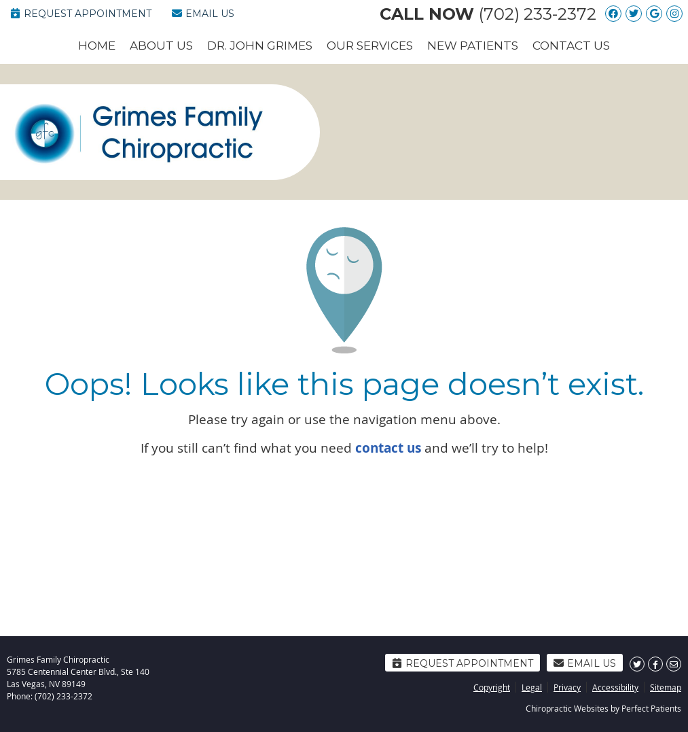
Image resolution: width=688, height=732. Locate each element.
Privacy (567, 687)
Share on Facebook (655, 664)
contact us (388, 448)
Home (96, 45)
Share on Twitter (637, 664)
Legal (532, 687)
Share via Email (673, 664)
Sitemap (665, 687)
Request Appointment (80, 13)
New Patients (472, 45)
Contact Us (571, 45)
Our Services (370, 45)
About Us (161, 45)
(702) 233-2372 (537, 14)
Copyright (491, 687)
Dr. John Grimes (259, 45)
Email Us (203, 13)
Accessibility (615, 687)
